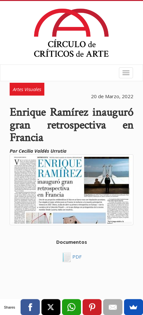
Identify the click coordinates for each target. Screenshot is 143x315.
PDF (76, 256)
